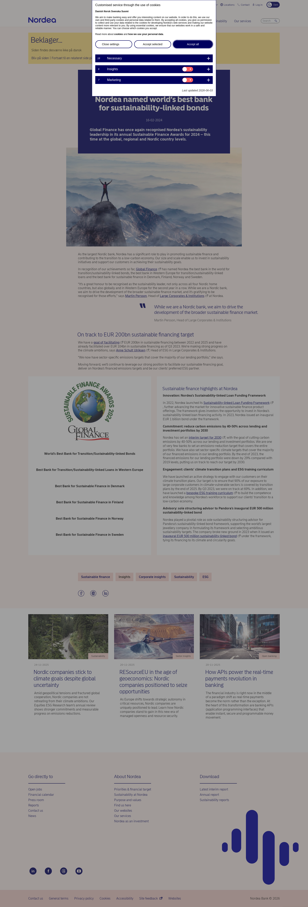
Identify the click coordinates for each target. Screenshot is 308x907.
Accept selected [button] (152, 44)
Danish (99, 11)
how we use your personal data (145, 34)
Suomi (125, 11)
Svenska (116, 11)
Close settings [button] (110, 44)
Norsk (107, 11)
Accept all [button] (193, 44)
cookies (118, 34)
